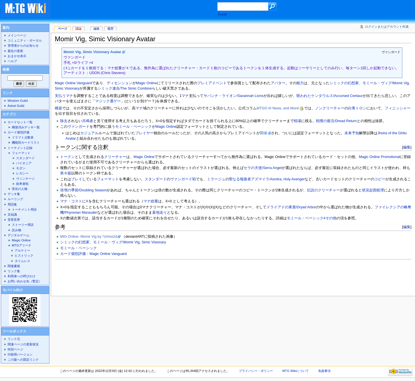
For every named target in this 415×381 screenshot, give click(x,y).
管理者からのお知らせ (23, 45)
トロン (360, 108)
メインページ (17, 35)
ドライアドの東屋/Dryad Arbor (291, 207)
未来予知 (351, 133)
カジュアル (89, 133)
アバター (278, 83)
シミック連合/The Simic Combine (125, 88)
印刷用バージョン (20, 354)
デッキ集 (14, 194)
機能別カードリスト (26, 142)
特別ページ (15, 349)
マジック (102, 101)
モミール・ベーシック (133, 127)
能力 (300, 83)
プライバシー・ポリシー (256, 371)
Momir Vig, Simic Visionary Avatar (92, 52)
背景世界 (14, 219)
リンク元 (14, 339)
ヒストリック (24, 255)
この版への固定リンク (23, 359)
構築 (58, 108)
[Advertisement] (139, 9)
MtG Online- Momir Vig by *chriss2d (88, 237)
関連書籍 (14, 266)
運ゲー (115, 101)
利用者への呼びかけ (22, 276)
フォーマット (108, 179)
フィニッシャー (397, 108)
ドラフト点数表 (23, 137)
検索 (6, 69)
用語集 (12, 204)
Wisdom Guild (18, 100)
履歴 (110, 28)
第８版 (65, 173)
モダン (20, 168)
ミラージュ (216, 179)
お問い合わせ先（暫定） (25, 281)
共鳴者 (87, 121)
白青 (351, 108)
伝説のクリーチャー (323, 190)
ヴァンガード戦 (183, 179)
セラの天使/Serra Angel (263, 168)
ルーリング (15, 199)
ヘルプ (12, 61)
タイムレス (22, 261)
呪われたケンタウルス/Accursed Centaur (329, 96)
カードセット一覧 (20, 122)
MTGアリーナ (21, 245)
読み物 (16, 230)
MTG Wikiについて (295, 371)
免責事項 (324, 371)
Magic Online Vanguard (73, 83)
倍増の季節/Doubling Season (83, 190)
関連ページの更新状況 (23, 344)
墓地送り (159, 213)
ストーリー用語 (23, 224)
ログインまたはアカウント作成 (387, 26)
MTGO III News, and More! (278, 108)
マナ (69, 96)
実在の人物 (19, 188)
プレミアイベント (212, 83)
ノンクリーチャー (329, 108)
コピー (379, 179)
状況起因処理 (373, 190)
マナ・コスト (71, 201)
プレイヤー (144, 133)
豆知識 (12, 214)
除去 (63, 121)
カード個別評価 (18, 132)
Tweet (222, 14)
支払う (60, 96)
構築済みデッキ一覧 (26, 127)
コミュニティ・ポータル (25, 40)
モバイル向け (13, 290)
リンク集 (14, 271)
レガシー (22, 173)
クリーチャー (115, 157)
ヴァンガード (78, 127)
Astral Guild (16, 105)
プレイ (76, 179)
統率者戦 (22, 183)
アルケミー (22, 250)
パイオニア (24, 163)
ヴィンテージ (25, 178)
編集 (406, 147)
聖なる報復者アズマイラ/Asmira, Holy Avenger (267, 179)
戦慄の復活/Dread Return (336, 121)
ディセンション (119, 83)
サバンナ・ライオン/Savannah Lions (233, 96)
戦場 (297, 121)
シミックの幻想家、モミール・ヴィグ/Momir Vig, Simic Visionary (113, 242)
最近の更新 (15, 51)
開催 (263, 133)
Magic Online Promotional (379, 157)
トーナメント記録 (20, 148)
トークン (67, 157)
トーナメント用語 (24, 209)
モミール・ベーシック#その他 (312, 218)
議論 (78, 28)
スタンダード (156, 179)
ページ (62, 28)
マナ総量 (150, 201)
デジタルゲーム (18, 235)
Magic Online (146, 83)
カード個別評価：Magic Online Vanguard (93, 254)
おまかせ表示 (17, 56)
